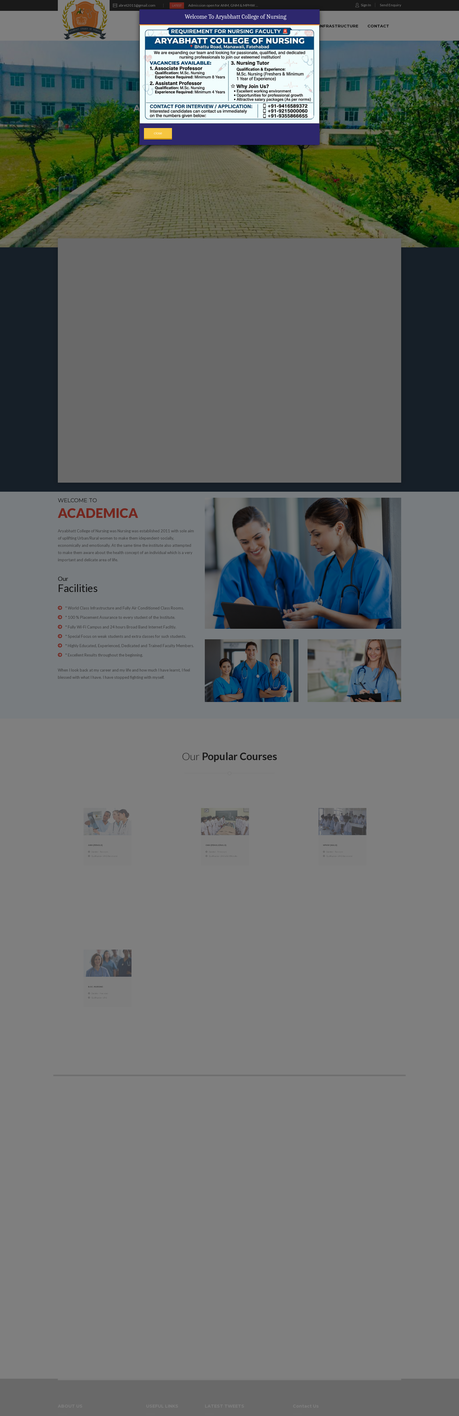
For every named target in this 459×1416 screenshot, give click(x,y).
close (158, 133)
